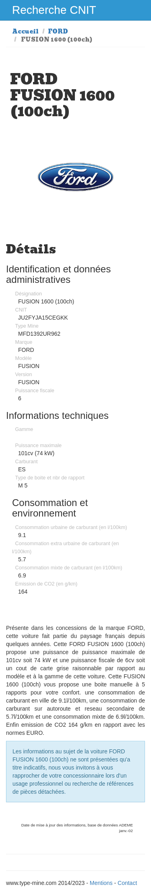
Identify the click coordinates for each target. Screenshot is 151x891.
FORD (58, 31)
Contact (127, 883)
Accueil (25, 31)
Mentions (101, 883)
